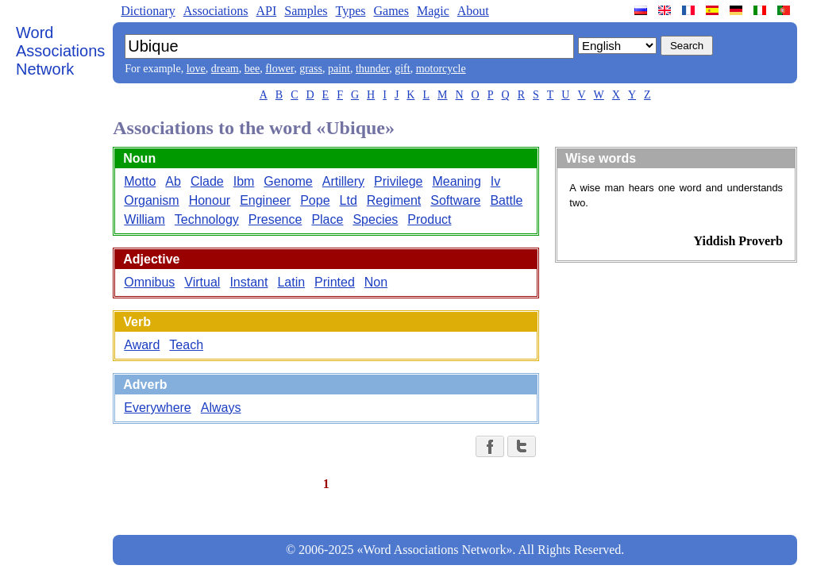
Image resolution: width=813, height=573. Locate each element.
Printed (334, 282)
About (473, 10)
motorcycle (441, 69)
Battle (506, 200)
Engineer (265, 200)
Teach (186, 345)
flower (279, 69)
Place (327, 219)
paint (339, 69)
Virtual (202, 282)
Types (350, 10)
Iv (495, 181)
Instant (248, 282)
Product (429, 219)
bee (252, 69)
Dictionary (148, 10)
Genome (288, 181)
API (266, 10)
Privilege (398, 181)
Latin (291, 282)
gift (402, 69)
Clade (207, 181)
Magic (433, 10)
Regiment (394, 200)
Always (221, 407)
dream (225, 69)
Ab (173, 181)
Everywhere (157, 407)
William (144, 219)
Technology (207, 219)
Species (375, 219)
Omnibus (149, 282)
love (196, 69)
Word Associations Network (60, 51)
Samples (305, 10)
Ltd (348, 200)
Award (142, 345)
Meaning (456, 181)
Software (455, 200)
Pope (314, 200)
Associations (216, 10)
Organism (151, 200)
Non (375, 282)
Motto (140, 181)
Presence (275, 219)
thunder (372, 69)
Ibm (244, 181)
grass (310, 69)
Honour (209, 200)
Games (390, 10)
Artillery (343, 181)
